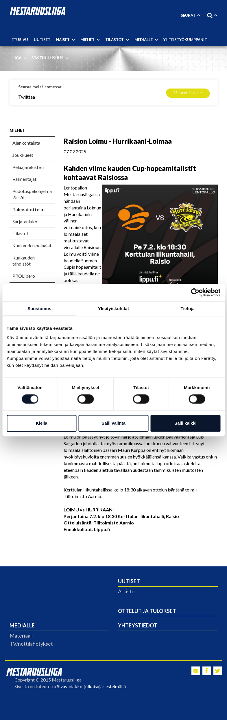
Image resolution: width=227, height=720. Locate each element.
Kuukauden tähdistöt (23, 260)
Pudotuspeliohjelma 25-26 (32, 194)
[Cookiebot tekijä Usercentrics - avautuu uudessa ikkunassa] (195, 292)
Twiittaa (26, 97)
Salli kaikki (185, 423)
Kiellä (41, 423)
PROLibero (23, 276)
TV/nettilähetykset (31, 643)
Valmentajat (24, 179)
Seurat (190, 15)
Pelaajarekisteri (28, 167)
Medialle (146, 39)
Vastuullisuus (50, 58)
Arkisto (126, 591)
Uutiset (42, 39)
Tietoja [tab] (187, 308)
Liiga (19, 58)
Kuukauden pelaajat (31, 245)
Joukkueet (22, 155)
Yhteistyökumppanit (185, 39)
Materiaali (21, 635)
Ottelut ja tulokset (147, 611)
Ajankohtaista (26, 143)
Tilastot (117, 39)
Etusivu (20, 39)
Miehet (89, 39)
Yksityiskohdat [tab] (113, 308)
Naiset (65, 39)
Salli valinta (113, 423)
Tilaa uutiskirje (187, 92)
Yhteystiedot (137, 625)
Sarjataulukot (25, 221)
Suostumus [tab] (39, 308)
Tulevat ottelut (28, 209)
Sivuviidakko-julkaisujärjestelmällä (91, 686)
